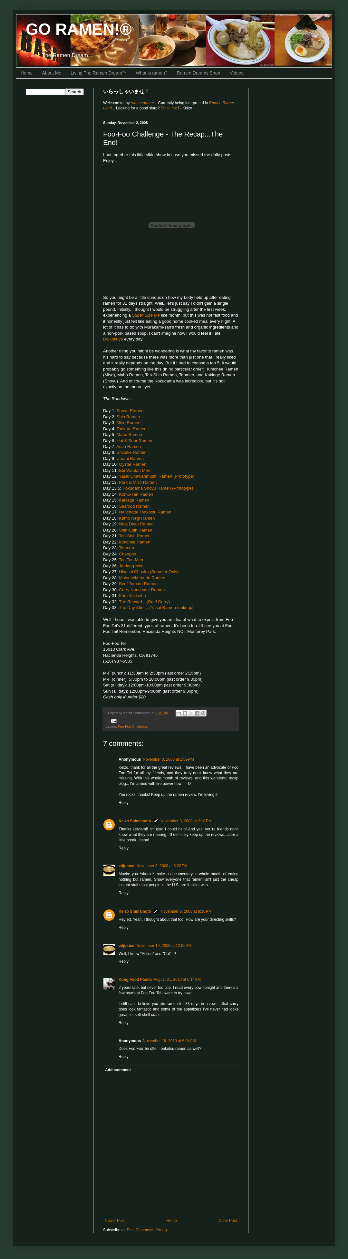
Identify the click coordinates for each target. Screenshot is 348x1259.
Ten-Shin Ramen (134, 535)
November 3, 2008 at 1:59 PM (168, 759)
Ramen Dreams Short (198, 73)
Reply (124, 802)
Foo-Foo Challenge (133, 726)
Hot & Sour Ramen (134, 440)
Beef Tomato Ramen (138, 583)
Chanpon (127, 554)
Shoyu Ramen (130, 410)
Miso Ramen (128, 422)
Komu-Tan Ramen (136, 494)
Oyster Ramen (132, 464)
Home (27, 73)
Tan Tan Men (131, 559)
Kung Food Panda (135, 979)
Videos (237, 73)
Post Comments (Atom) (147, 1230)
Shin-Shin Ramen (135, 530)
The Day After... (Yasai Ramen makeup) (156, 607)
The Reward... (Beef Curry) (144, 601)
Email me (169, 108)
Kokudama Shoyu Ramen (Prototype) (157, 488)
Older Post (227, 1220)
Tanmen (126, 547)
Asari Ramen (128, 446)
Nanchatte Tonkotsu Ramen (145, 512)
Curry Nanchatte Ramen (142, 589)
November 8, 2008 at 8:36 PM (186, 911)
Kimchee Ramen (134, 542)
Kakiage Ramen (134, 500)
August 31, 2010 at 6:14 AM (177, 979)
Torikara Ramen (132, 428)
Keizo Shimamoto (135, 821)
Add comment (118, 1070)
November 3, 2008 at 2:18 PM (186, 821)
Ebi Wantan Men (134, 470)
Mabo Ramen (129, 434)
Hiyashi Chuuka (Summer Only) (149, 571)
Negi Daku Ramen (136, 524)
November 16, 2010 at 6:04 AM (169, 1041)
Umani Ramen (130, 458)
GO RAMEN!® (79, 29)
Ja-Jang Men (131, 566)
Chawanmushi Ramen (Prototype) (156, 476)
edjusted (126, 866)
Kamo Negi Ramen (137, 518)
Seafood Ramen (134, 506)
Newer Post (115, 1220)
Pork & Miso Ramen (138, 482)
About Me (51, 73)
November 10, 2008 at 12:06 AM (163, 945)
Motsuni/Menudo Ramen (142, 577)
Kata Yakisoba (132, 595)
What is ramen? (152, 73)
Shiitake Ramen (132, 452)
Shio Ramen (128, 416)
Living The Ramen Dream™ (98, 73)
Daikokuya (113, 339)
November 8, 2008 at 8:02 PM (161, 866)
